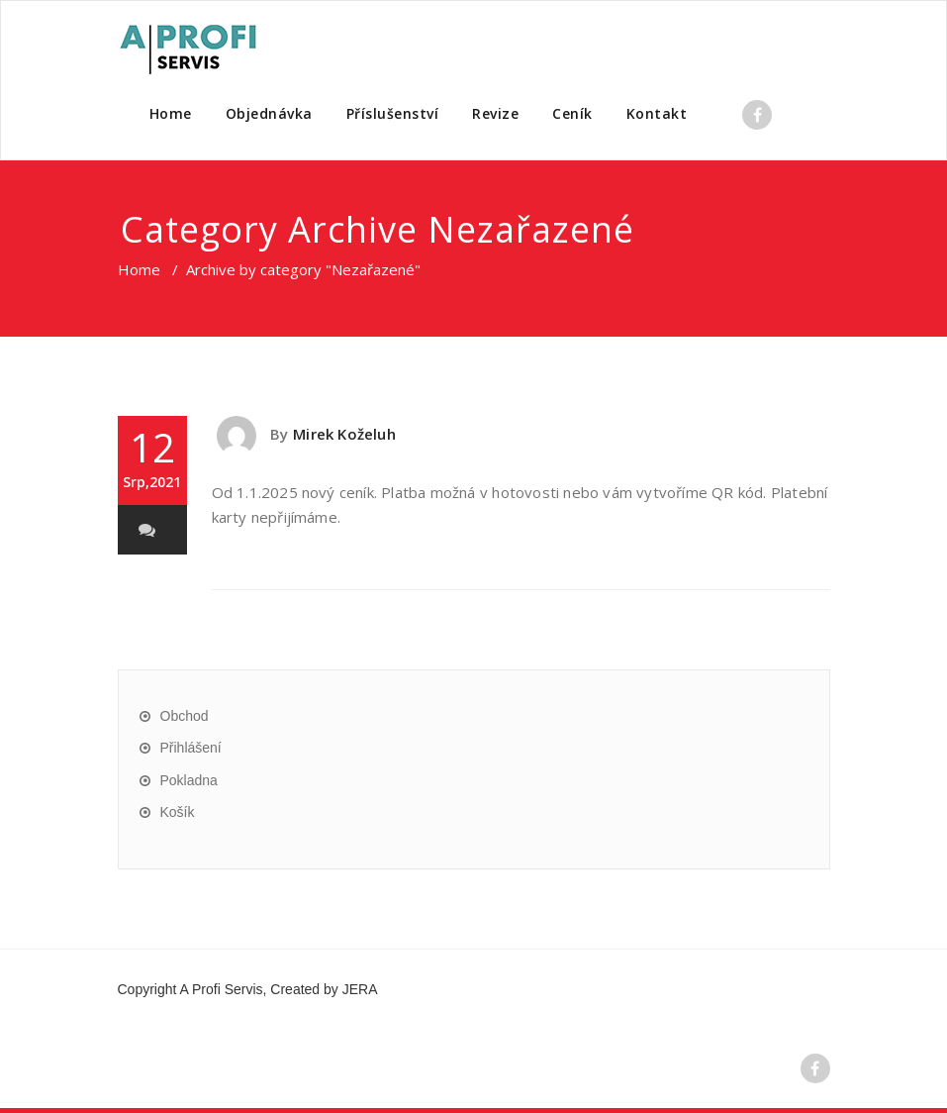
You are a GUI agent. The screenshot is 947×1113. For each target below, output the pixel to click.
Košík (177, 812)
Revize (495, 113)
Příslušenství (392, 113)
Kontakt (657, 113)
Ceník (572, 113)
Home (170, 113)
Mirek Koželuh (344, 434)
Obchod (184, 716)
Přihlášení (191, 748)
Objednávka (269, 113)
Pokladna (189, 780)
